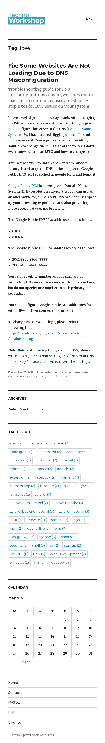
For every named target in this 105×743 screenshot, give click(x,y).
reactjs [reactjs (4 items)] (69, 537)
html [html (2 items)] (70, 486)
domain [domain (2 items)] (65, 469)
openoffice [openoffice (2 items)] (38, 528)
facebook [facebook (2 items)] (45, 477)
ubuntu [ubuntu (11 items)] (19, 554)
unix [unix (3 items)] (39, 554)
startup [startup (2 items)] (72, 545)
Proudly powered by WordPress (33, 735)
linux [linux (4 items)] (16, 520)
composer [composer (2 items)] (20, 460)
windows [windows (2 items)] (19, 562)
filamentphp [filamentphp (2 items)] (22, 486)
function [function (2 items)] (49, 486)
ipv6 (42, 376)
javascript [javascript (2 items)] (20, 494)
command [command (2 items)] (50, 452)
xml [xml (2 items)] (39, 562)
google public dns (20, 376)
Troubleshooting (48, 372)
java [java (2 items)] (87, 486)
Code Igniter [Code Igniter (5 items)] (22, 452)
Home (13, 683)
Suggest (15, 693)
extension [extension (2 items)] (20, 477)
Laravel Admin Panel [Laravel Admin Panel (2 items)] (29, 503)
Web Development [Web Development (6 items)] (68, 554)
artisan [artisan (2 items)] (61, 443)
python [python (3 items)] (47, 537)
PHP (12, 712)
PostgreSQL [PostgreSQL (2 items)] (22, 537)
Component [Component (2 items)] (78, 452)
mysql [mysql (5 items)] (80, 520)
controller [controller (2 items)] (46, 460)
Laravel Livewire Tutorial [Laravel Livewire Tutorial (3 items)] (32, 511)
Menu (90, 19)
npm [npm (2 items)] (16, 528)
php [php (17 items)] (61, 528)
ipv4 (36, 376)
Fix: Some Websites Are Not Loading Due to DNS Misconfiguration (49, 72)
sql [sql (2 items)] (54, 545)
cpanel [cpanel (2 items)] (70, 460)
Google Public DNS (23, 186)
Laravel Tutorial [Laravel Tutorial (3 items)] (74, 511)
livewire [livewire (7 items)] (36, 520)
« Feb (26, 662)
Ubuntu (14, 722)
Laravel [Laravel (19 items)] (43, 494)
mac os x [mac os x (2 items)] (59, 520)
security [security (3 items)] (19, 545)
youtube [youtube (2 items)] (59, 562)
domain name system (76, 372)
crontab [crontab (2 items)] (19, 469)
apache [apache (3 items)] (18, 443)
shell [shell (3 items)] (38, 545)
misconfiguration (57, 376)
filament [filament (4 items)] (69, 477)
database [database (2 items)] (42, 469)
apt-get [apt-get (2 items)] (40, 443)
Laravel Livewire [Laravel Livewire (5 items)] (68, 503)
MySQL (14, 702)
